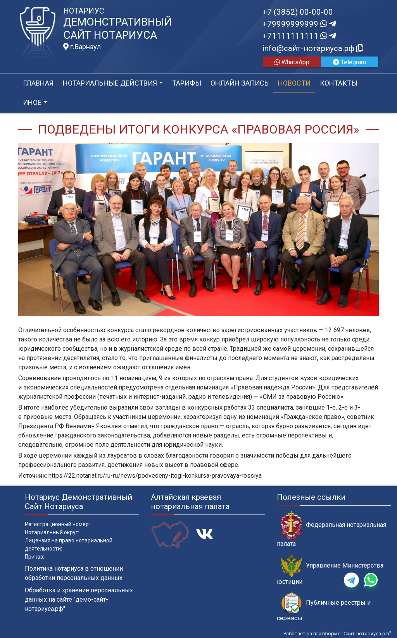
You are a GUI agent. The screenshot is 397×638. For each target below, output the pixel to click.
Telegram (349, 62)
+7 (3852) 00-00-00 (297, 12)
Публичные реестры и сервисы (324, 607)
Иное (32, 102)
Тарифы (186, 83)
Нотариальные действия (110, 83)
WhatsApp (291, 62)
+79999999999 (299, 24)
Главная (38, 83)
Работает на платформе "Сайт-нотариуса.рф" (337, 633)
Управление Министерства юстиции (330, 569)
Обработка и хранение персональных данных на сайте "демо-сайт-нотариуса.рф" (79, 599)
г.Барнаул (82, 47)
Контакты (338, 83)
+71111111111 (299, 36)
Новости (294, 83)
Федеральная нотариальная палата (331, 529)
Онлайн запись (240, 83)
